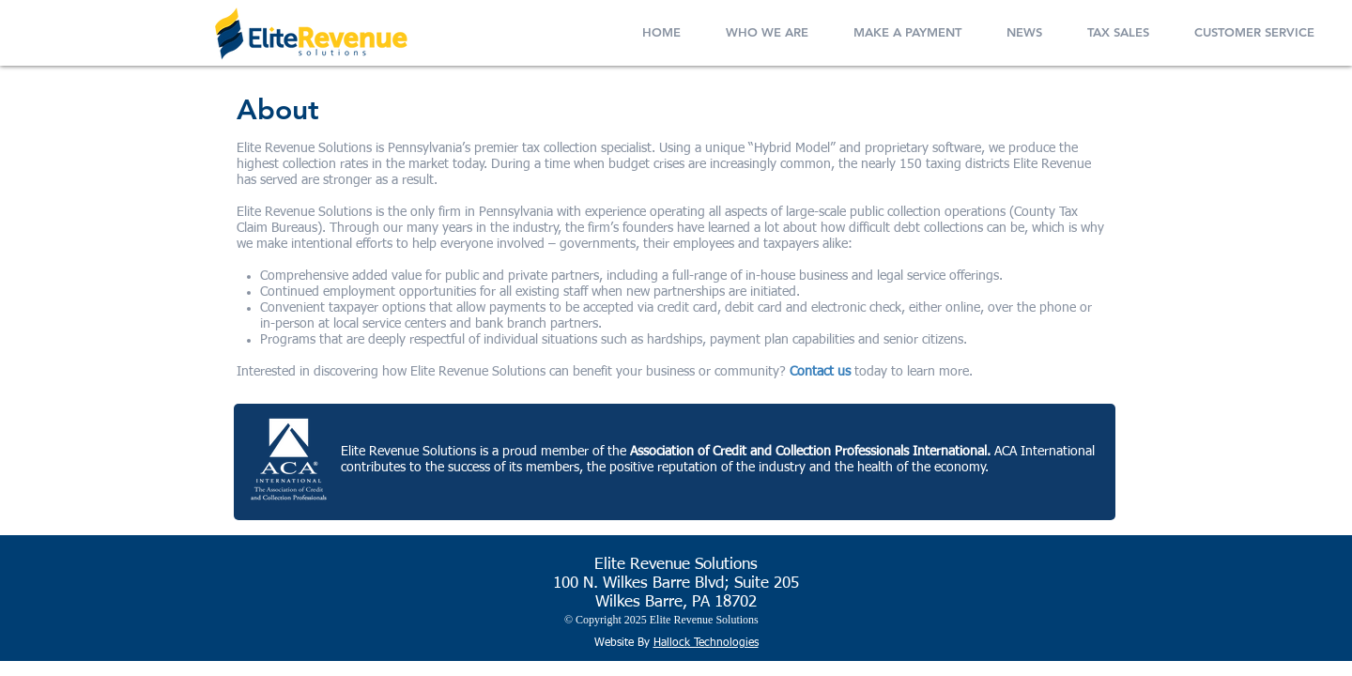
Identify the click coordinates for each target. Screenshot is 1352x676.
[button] (767, 28)
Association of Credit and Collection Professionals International (808, 451)
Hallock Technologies (706, 643)
